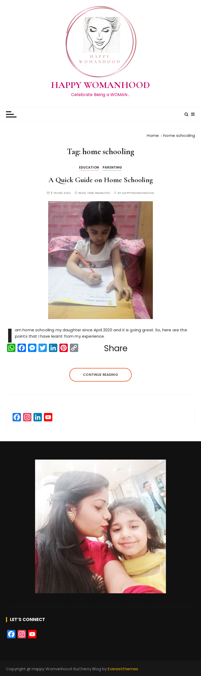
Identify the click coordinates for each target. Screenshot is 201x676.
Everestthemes (123, 669)
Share (116, 348)
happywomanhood (138, 193)
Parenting (112, 167)
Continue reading (100, 374)
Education (89, 167)
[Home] (153, 135)
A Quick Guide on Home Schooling (100, 179)
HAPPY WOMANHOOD (100, 85)
